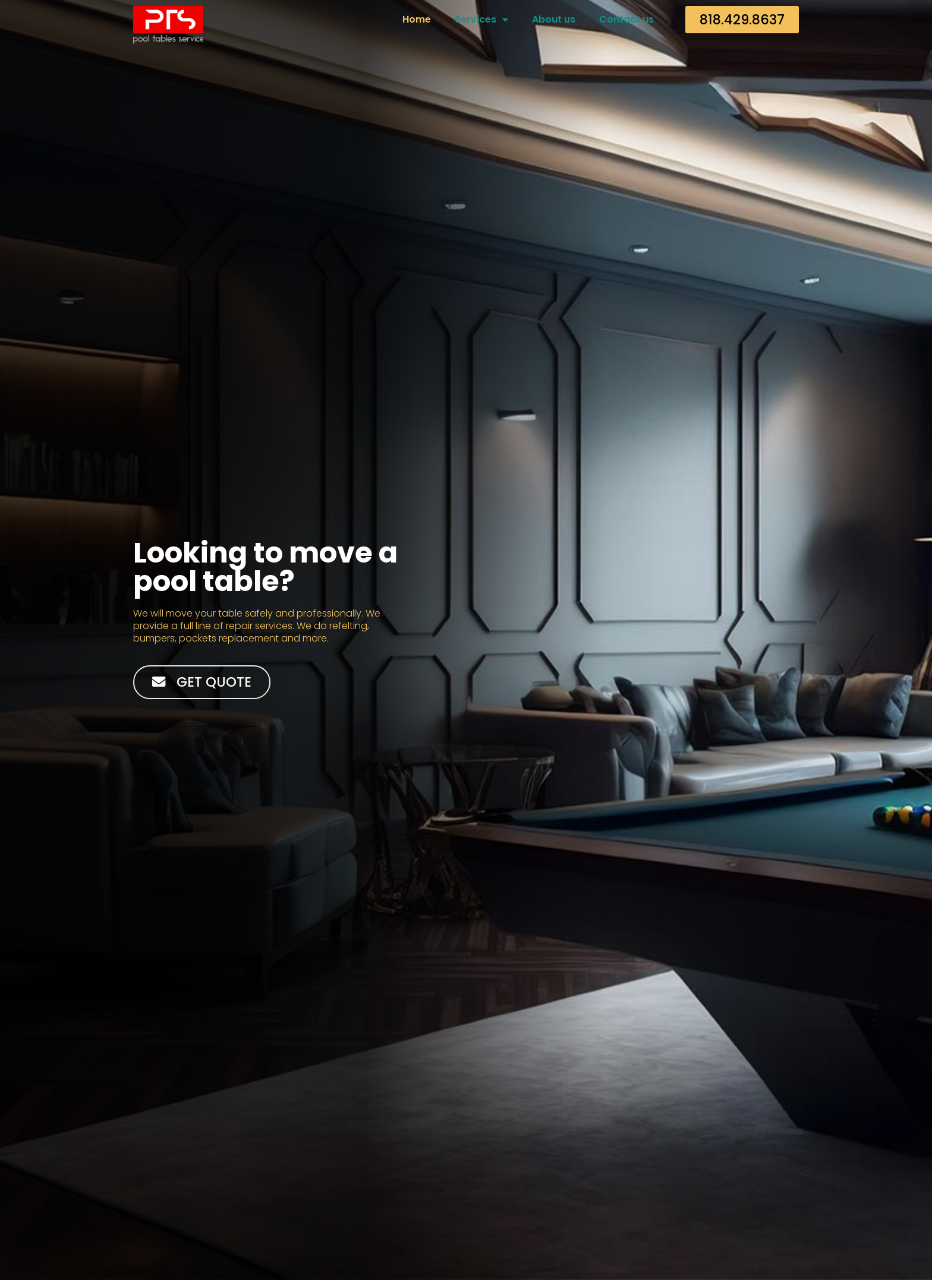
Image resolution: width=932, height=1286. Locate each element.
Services (481, 19)
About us (553, 19)
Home (416, 19)
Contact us (626, 19)
